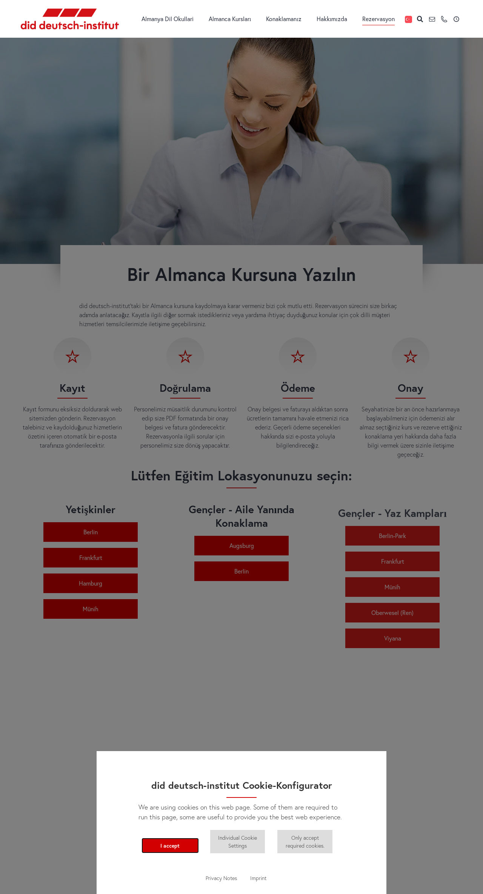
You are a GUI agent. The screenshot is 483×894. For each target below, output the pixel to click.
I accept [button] (170, 845)
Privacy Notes (221, 878)
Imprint (258, 878)
